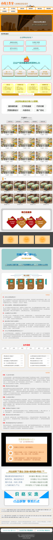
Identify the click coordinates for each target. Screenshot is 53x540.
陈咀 (8, 511)
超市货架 (18, 121)
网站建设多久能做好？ (9, 356)
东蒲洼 (8, 509)
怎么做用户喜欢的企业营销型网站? (38, 365)
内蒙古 (20, 517)
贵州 (8, 515)
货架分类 (43, 121)
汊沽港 (21, 509)
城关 (48, 509)
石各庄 (14, 509)
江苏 (32, 515)
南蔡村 (39, 509)
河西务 (33, 511)
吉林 (22, 515)
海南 (10, 517)
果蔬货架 (26, 121)
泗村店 (30, 511)
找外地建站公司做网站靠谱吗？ (11, 360)
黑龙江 (17, 517)
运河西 (27, 509)
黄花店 (11, 509)
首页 (4, 8)
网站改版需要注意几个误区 (36, 360)
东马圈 (44, 509)
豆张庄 (11, 511)
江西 (34, 515)
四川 (10, 515)
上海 (28, 517)
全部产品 (10, 121)
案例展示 (31, 8)
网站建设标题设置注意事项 (36, 363)
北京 (23, 517)
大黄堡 (17, 511)
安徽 (43, 515)
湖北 (46, 515)
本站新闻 (4, 11)
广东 (17, 515)
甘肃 (2, 517)
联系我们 (13, 11)
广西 (20, 515)
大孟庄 (27, 511)
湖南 (48, 515)
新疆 (12, 517)
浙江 (41, 515)
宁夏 (5, 517)
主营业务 (22, 8)
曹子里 (14, 511)
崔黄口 (33, 509)
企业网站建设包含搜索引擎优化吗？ (38, 356)
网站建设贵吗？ (7, 358)
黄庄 (25, 509)
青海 (7, 517)
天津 (26, 517)
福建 (50, 515)
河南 (29, 515)
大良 (36, 509)
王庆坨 (18, 509)
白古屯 (23, 511)
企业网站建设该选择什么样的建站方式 (12, 365)
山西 (36, 515)
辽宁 (24, 515)
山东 (39, 515)
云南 (13, 515)
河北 (27, 515)
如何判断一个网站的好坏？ (36, 358)
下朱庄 (37, 511)
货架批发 (35, 121)
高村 (21, 511)
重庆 (6, 515)
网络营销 (49, 8)
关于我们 (13, 8)
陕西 (15, 515)
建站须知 (40, 8)
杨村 (42, 509)
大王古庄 (5, 511)
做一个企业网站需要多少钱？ (10, 363)
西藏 (14, 517)
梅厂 (30, 509)
